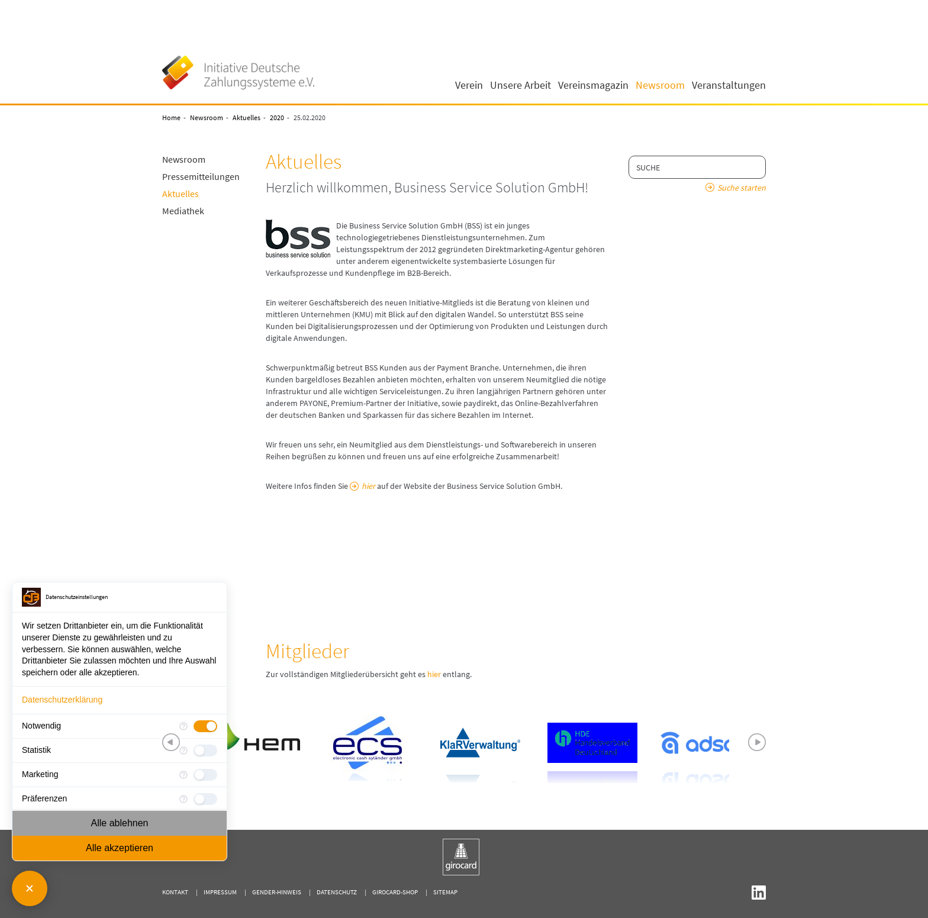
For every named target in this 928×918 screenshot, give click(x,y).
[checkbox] (205, 726)
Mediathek (183, 211)
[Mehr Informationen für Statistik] (183, 750)
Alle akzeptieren (119, 848)
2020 (277, 117)
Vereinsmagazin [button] (593, 85)
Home (171, 117)
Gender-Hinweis (276, 892)
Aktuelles (246, 117)
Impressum (220, 892)
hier (368, 486)
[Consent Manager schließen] (29, 888)
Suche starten (741, 187)
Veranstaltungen (729, 85)
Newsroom (206, 117)
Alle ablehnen (120, 823)
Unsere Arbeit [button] (520, 85)
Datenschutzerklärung (62, 699)
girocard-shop (395, 892)
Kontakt (175, 892)
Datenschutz (337, 892)
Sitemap (445, 892)
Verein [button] (469, 85)
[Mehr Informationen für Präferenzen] (183, 799)
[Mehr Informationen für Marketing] (183, 775)
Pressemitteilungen (201, 176)
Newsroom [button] (660, 85)
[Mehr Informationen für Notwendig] (183, 726)
